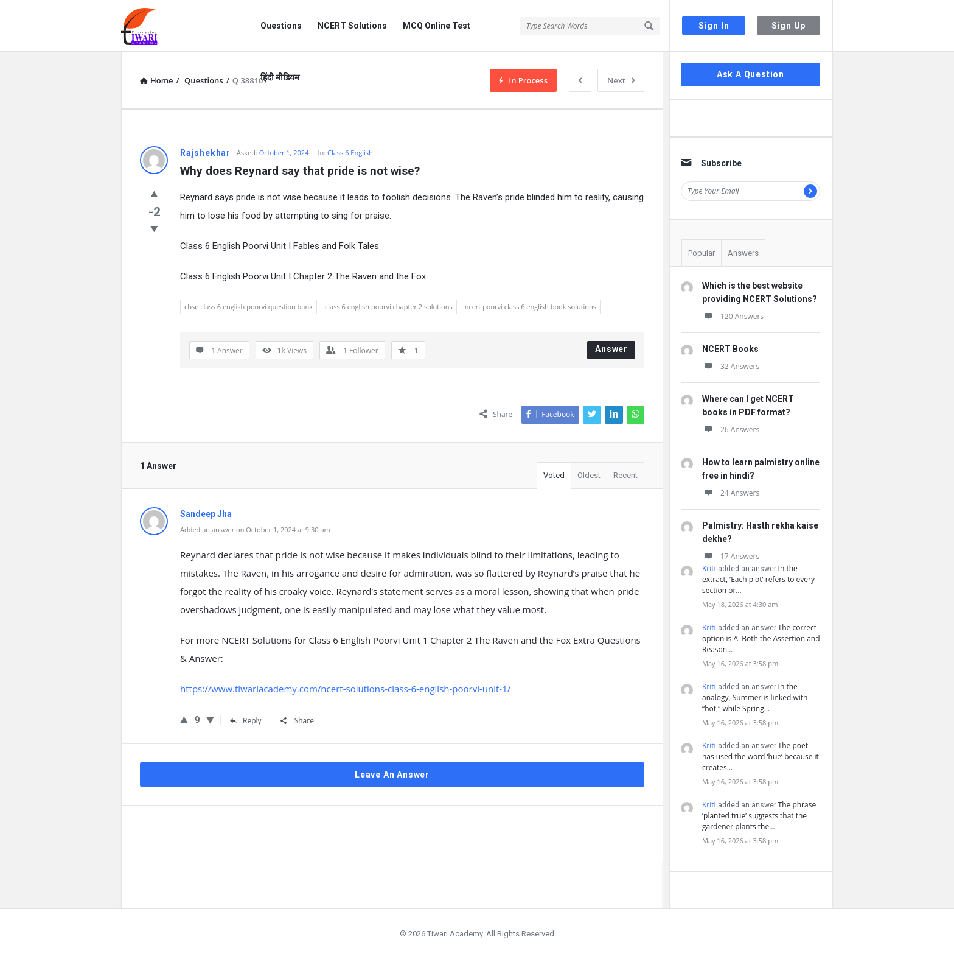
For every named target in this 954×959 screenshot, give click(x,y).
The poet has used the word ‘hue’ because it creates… (760, 756)
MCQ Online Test (436, 25)
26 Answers (730, 429)
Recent (625, 475)
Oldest (589, 475)
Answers (743, 253)
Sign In (713, 25)
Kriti (709, 568)
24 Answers (730, 493)
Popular (701, 253)
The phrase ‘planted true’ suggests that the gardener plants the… (759, 815)
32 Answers (730, 366)
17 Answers (730, 556)
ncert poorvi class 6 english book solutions (530, 306)
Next (621, 80)
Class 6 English (350, 152)
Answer (611, 349)
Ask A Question (750, 74)
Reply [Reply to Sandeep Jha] (246, 720)
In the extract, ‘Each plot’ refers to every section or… (758, 579)
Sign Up (788, 25)
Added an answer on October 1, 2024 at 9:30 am (255, 529)
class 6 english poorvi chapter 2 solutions (389, 306)
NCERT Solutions (352, 25)
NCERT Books (730, 349)
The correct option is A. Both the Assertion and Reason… (761, 638)
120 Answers (733, 316)
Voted (554, 475)
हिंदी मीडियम (279, 77)
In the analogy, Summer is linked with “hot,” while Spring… (754, 697)
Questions (281, 25)
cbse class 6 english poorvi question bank (248, 306)
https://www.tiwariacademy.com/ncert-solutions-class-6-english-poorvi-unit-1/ (345, 689)
